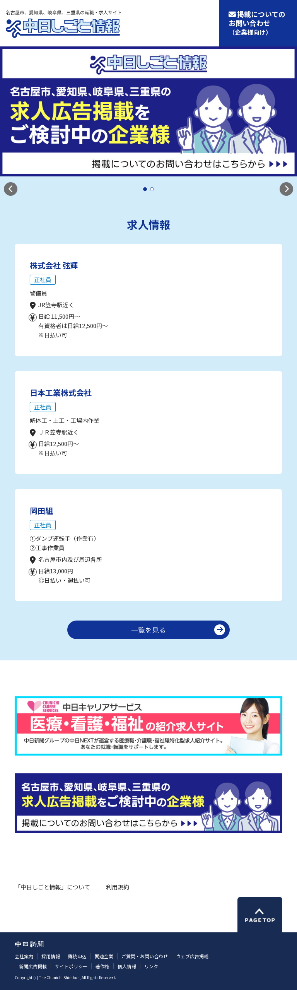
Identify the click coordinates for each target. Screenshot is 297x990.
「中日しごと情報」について (52, 887)
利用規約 (117, 887)
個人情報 (127, 966)
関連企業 (104, 956)
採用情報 (50, 956)
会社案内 (24, 956)
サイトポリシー (71, 966)
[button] (10, 189)
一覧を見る (148, 630)
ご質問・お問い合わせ (144, 956)
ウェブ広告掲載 (192, 956)
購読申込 (77, 956)
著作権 (102, 966)
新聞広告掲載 (33, 966)
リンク (151, 966)
